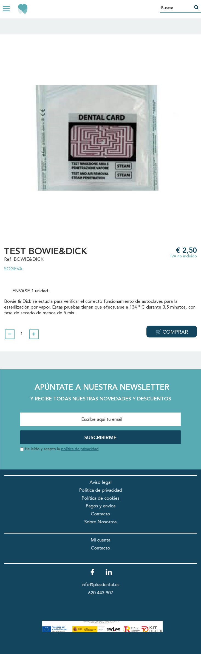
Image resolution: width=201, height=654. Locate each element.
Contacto (100, 514)
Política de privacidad (100, 490)
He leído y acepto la (61, 449)
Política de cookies (101, 498)
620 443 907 (100, 593)
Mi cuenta (101, 540)
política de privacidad (79, 449)
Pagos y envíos (100, 506)
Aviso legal (101, 482)
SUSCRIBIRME (100, 437)
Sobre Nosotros (100, 522)
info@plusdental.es (100, 584)
